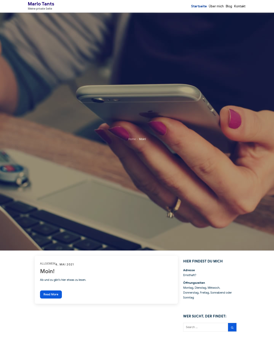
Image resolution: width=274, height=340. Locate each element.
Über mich (216, 6)
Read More (50, 294)
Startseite (199, 6)
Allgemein (47, 263)
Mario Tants (41, 4)
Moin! (47, 271)
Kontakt (240, 6)
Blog (229, 6)
